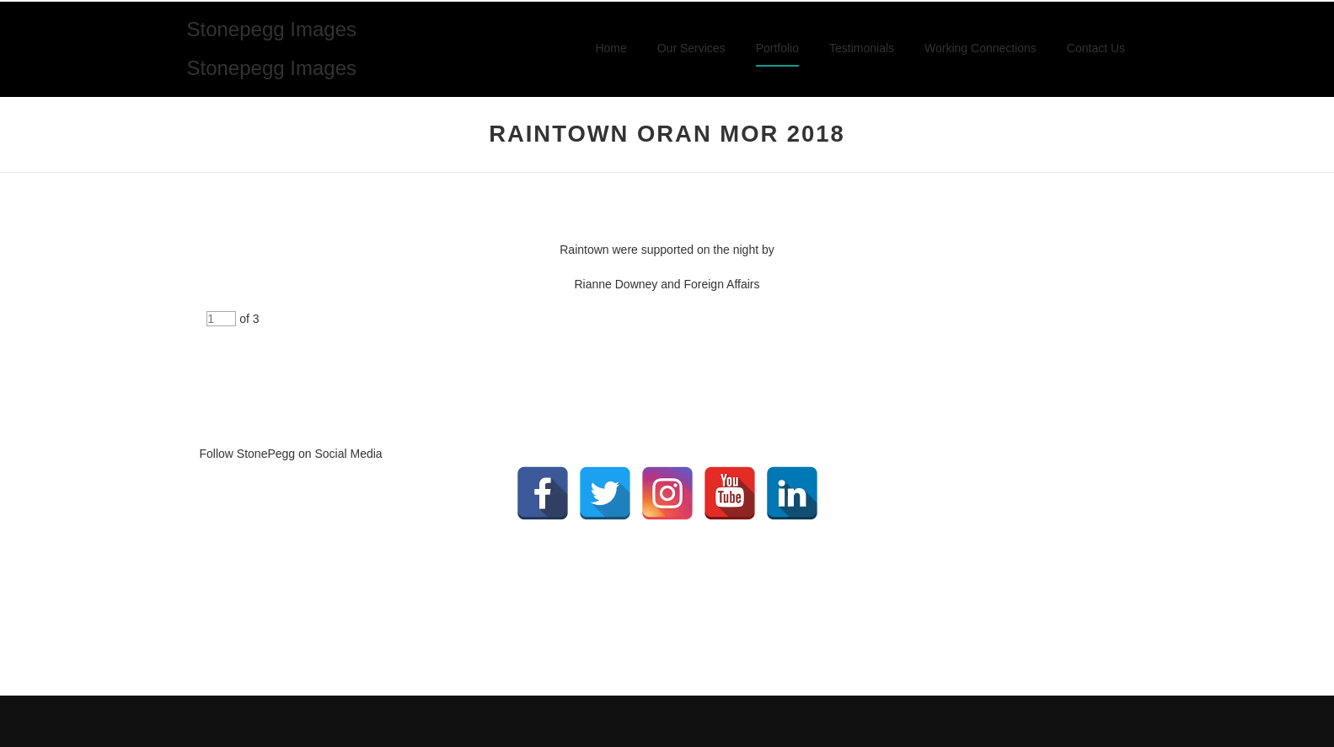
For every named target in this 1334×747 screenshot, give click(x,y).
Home (610, 48)
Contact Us (1096, 48)
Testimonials (861, 48)
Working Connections (980, 48)
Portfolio (777, 48)
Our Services (691, 48)
